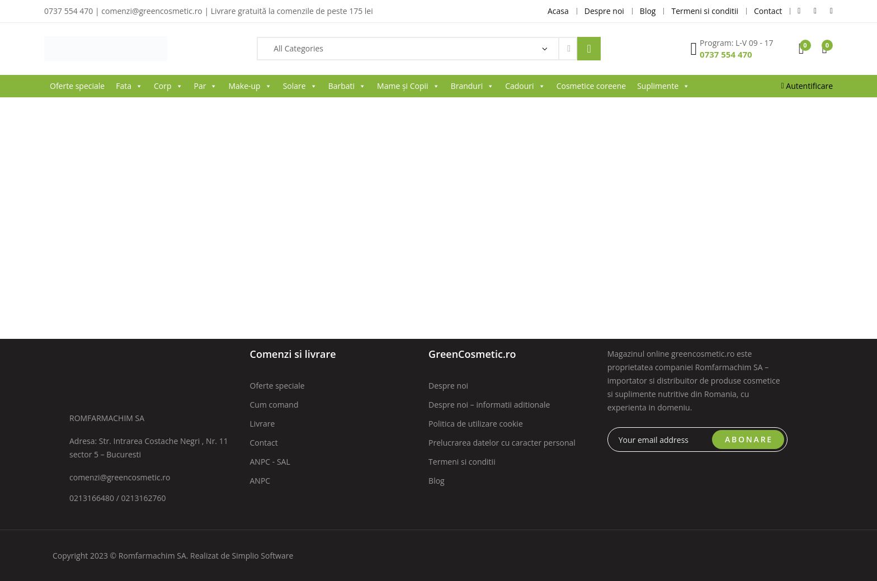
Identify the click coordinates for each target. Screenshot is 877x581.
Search (589, 48)
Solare (300, 86)
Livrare (262, 423)
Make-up (249, 86)
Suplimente (663, 86)
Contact (264, 442)
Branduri (472, 86)
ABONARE (749, 439)
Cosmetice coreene (591, 86)
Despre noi (448, 385)
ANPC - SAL (270, 461)
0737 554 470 (726, 54)
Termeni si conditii (462, 461)
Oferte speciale (77, 86)
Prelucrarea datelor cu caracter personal (502, 442)
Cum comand (274, 404)
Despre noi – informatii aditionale (489, 404)
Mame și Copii (408, 86)
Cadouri (525, 86)
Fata (129, 86)
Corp (168, 86)
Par (206, 86)
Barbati (347, 86)
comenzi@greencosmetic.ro (120, 477)
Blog (436, 480)
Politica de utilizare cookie (475, 423)
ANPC (260, 480)
